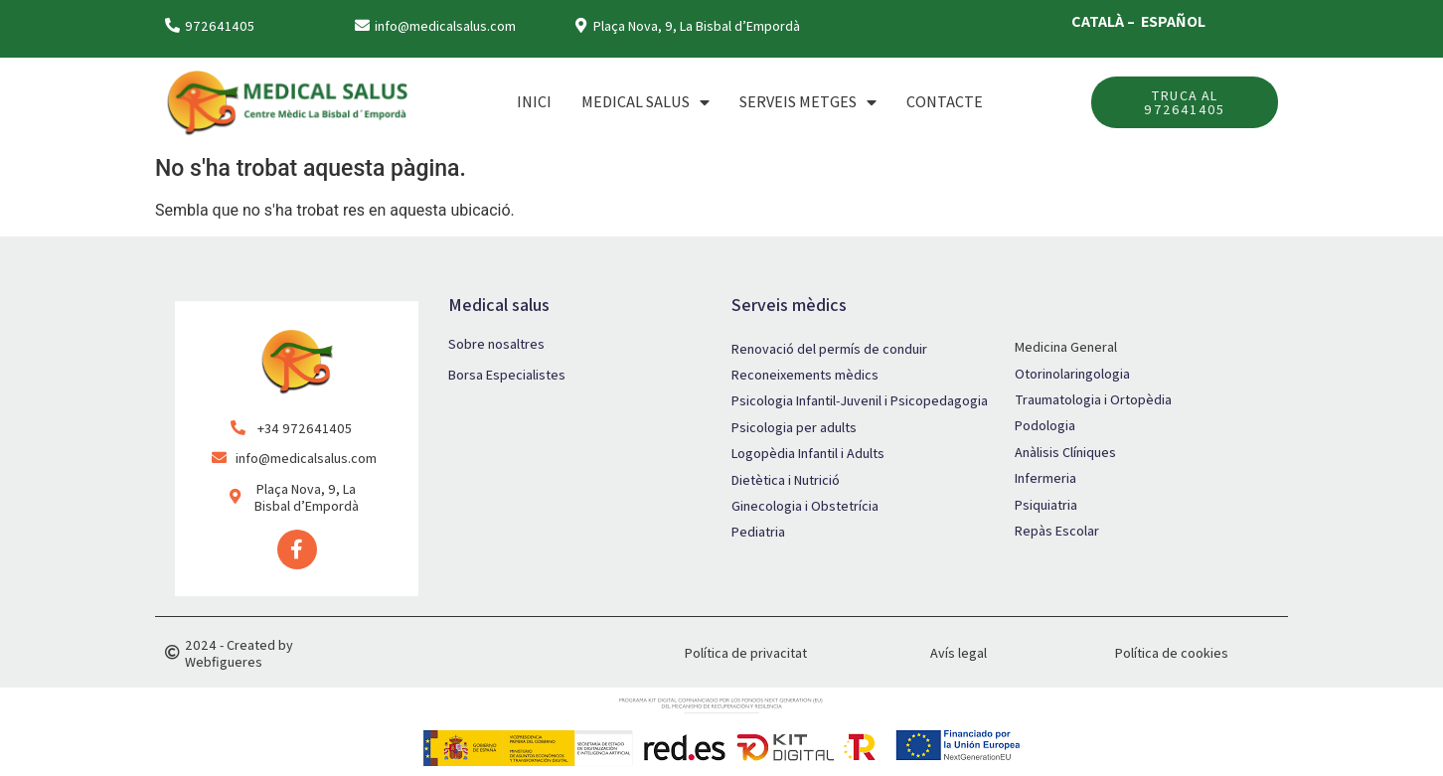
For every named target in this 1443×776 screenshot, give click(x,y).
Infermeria (1045, 478)
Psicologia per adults (794, 427)
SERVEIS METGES (808, 102)
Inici (534, 101)
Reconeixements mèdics (805, 375)
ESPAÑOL (1173, 21)
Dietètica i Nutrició (785, 480)
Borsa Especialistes (506, 375)
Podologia (1045, 425)
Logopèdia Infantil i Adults (807, 453)
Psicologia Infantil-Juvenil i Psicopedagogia (859, 400)
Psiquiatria (1046, 505)
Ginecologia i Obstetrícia (805, 506)
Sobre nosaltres (496, 344)
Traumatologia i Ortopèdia (1093, 399)
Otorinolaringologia (1072, 374)
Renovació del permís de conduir (829, 349)
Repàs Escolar (1057, 531)
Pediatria (758, 532)
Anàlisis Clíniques (1065, 452)
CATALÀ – (1104, 21)
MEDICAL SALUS (645, 102)
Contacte (944, 101)
